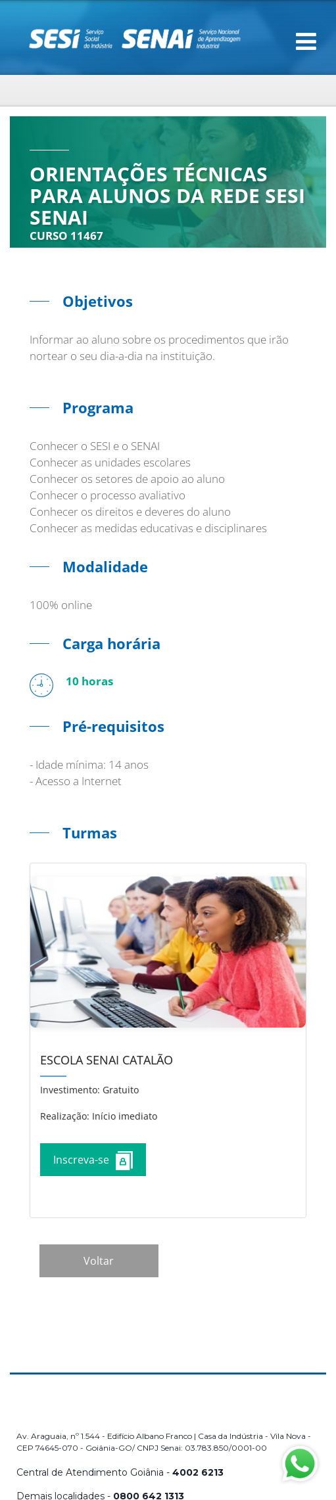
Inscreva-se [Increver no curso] (93, 1160)
